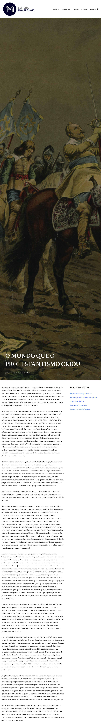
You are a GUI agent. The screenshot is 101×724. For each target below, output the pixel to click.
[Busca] (98, 9)
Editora (56, 9)
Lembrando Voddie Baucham (80, 409)
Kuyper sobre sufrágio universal (81, 393)
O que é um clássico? (77, 401)
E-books (93, 9)
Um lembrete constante (78, 405)
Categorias (66, 9)
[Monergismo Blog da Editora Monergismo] (18, 9)
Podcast (76, 9)
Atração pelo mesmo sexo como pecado (83, 397)
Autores (84, 9)
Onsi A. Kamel (12, 373)
